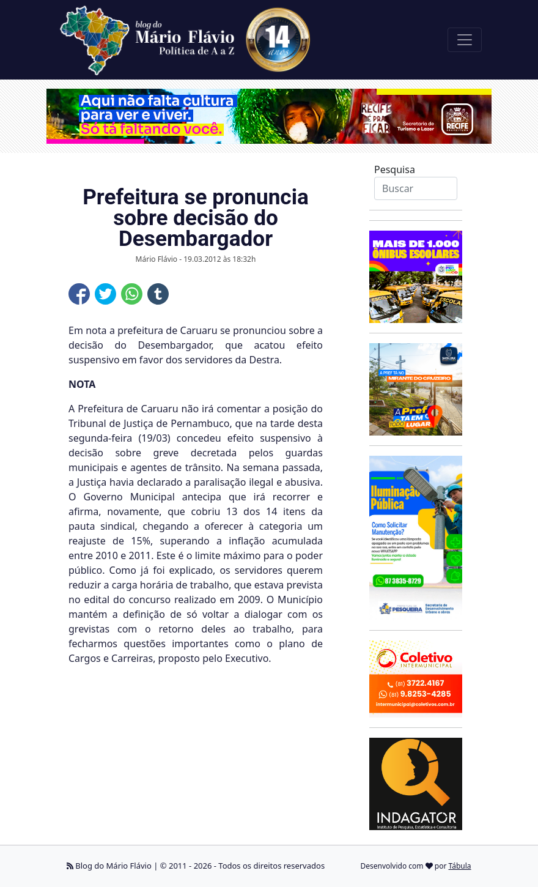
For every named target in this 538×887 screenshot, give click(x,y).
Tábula (460, 866)
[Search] (415, 188)
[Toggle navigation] (465, 40)
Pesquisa (394, 169)
